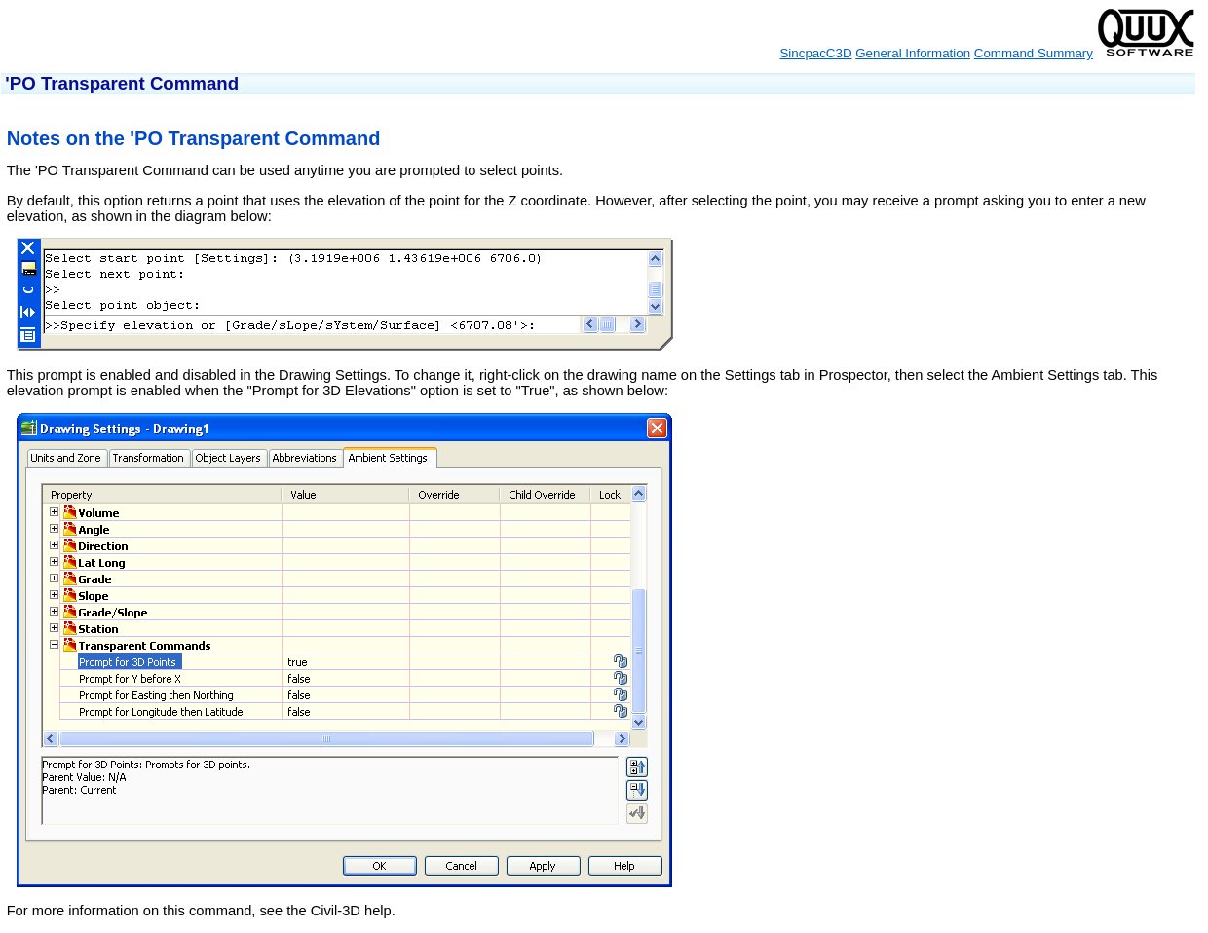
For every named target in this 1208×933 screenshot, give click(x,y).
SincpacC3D (815, 53)
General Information (912, 53)
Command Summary (1033, 53)
